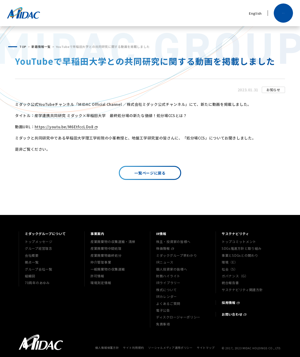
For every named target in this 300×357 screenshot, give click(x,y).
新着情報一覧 (41, 46)
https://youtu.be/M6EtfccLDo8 (64, 126)
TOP (22, 46)
